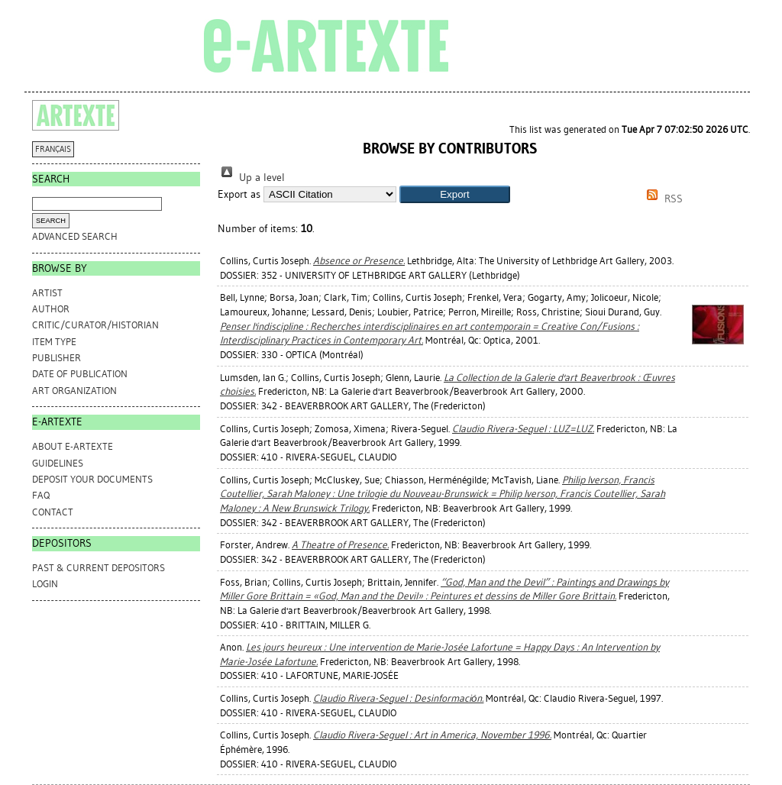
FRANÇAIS (53, 149)
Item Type (54, 341)
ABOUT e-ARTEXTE (72, 446)
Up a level (251, 177)
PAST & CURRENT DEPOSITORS (98, 567)
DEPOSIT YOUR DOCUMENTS (92, 479)
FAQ (41, 495)
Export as (239, 194)
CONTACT (52, 512)
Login (45, 584)
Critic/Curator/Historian (95, 325)
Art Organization (74, 390)
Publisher (56, 357)
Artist (47, 293)
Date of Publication (80, 374)
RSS (662, 198)
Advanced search (75, 236)
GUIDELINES (57, 463)
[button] (454, 194)
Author (50, 309)
